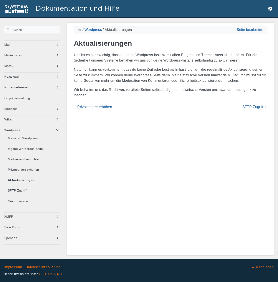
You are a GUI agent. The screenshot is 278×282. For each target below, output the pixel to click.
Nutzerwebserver (16, 87)
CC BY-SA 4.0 (50, 274)
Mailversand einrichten (24, 159)
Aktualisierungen (21, 180)
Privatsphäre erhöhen (23, 169)
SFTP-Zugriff (17, 190)
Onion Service (18, 201)
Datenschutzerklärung (43, 267)
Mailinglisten (13, 55)
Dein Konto (12, 227)
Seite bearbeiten (250, 30)
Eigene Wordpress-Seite (25, 148)
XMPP (8, 216)
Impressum (13, 267)
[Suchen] (32, 29)
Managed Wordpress (23, 138)
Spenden (10, 238)
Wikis (8, 119)
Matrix (8, 66)
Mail (7, 44)
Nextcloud (11, 76)
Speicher (10, 108)
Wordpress (12, 130)
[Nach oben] (262, 267)
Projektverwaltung (17, 98)
